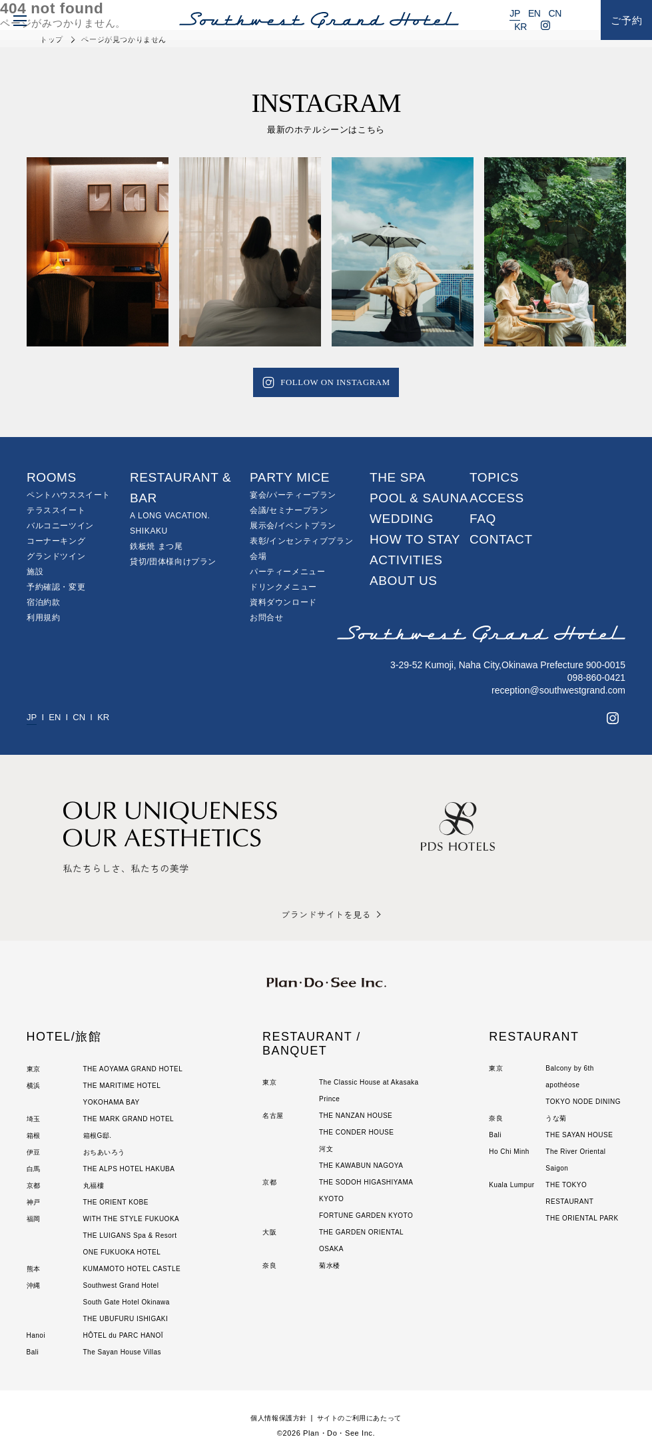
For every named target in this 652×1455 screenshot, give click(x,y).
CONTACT (501, 539)
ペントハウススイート (69, 495)
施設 (35, 571)
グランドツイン (56, 556)
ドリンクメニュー (283, 587)
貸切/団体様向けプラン (173, 561)
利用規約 (43, 617)
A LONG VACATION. (170, 515)
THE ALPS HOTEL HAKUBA (129, 1169)
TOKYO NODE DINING (583, 1101)
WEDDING (402, 519)
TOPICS (494, 477)
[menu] (17, 20)
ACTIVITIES (406, 560)
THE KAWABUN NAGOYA (361, 1165)
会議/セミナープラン (289, 510)
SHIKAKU (149, 531)
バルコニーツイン (60, 525)
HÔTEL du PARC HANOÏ (123, 1335)
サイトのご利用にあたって (362, 1418)
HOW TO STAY (415, 539)
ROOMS (52, 477)
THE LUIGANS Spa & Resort (130, 1235)
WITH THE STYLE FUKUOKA (131, 1218)
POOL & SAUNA (419, 498)
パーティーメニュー (287, 571)
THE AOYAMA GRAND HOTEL (133, 1069)
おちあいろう (104, 1152)
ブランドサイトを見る (326, 914)
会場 (258, 556)
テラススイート (56, 510)
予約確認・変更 (56, 587)
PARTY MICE (290, 477)
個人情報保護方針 (275, 1418)
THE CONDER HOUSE (356, 1132)
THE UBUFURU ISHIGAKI (125, 1318)
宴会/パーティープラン (293, 495)
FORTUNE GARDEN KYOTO (366, 1215)
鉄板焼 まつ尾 (156, 546)
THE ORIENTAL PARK (581, 1218)
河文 (326, 1149)
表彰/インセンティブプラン (301, 541)
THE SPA (398, 477)
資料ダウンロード (283, 602)
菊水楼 (329, 1265)
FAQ (483, 519)
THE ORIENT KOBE (116, 1202)
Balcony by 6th (569, 1068)
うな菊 (556, 1118)
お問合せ (266, 617)
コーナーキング (56, 541)
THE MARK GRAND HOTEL (128, 1119)
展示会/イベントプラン (293, 525)
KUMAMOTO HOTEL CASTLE (132, 1268)
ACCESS (497, 498)
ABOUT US (404, 581)
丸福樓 (94, 1185)
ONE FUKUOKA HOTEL (122, 1252)
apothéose (562, 1085)
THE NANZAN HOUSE (355, 1115)
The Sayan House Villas (122, 1352)
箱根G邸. (97, 1135)
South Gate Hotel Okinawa (126, 1302)
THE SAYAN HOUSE (579, 1135)
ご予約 (627, 20)
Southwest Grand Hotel (121, 1285)
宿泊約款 (43, 602)
